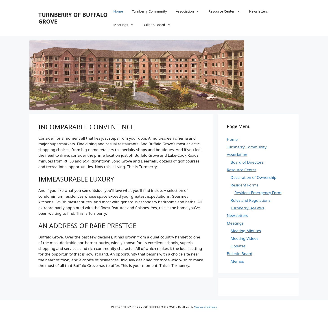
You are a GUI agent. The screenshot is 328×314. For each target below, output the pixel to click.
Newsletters (258, 11)
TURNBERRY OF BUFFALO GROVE (73, 18)
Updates (238, 246)
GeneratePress (205, 307)
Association (190, 11)
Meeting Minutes (246, 230)
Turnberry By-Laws (247, 207)
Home (118, 11)
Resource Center (226, 11)
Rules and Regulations (250, 200)
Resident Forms (244, 185)
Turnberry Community (149, 11)
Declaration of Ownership (253, 177)
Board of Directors (247, 162)
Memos (237, 261)
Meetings (125, 24)
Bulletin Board (159, 24)
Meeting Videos (244, 238)
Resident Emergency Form (257, 192)
